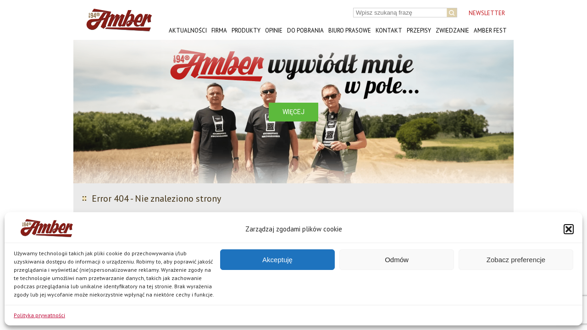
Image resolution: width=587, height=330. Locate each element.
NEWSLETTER (487, 13)
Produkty (246, 30)
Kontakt (389, 30)
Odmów (397, 260)
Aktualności (188, 30)
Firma (219, 30)
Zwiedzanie (452, 30)
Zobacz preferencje (516, 260)
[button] (568, 229)
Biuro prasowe (349, 30)
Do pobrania (305, 30)
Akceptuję (277, 260)
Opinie (273, 30)
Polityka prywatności (39, 315)
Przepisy (419, 30)
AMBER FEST (490, 30)
